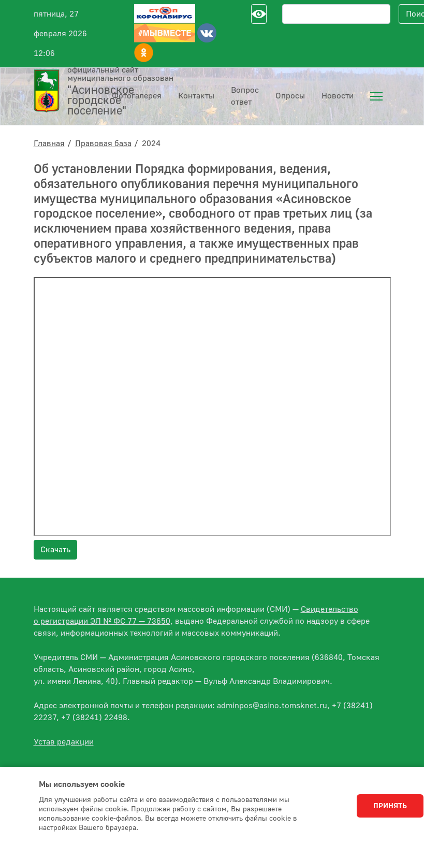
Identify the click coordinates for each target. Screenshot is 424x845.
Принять (390, 806)
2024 (151, 143)
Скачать (55, 550)
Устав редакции (64, 742)
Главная (49, 143)
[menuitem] (376, 96)
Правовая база (103, 143)
